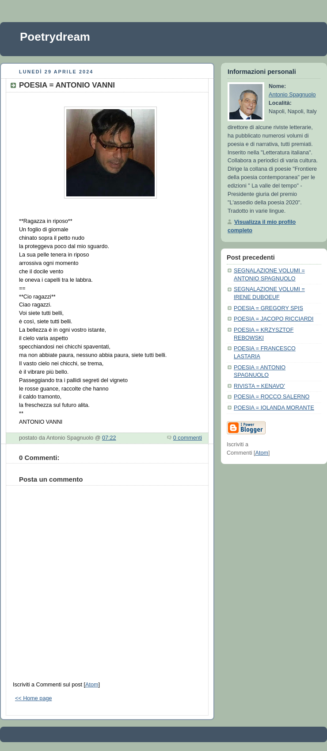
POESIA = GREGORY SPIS (268, 308)
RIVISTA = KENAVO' (259, 386)
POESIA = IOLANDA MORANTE (274, 408)
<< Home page (33, 698)
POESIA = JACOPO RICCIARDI (273, 319)
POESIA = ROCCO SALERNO (271, 397)
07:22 (109, 438)
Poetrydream (55, 36)
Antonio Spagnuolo (292, 95)
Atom (91, 685)
